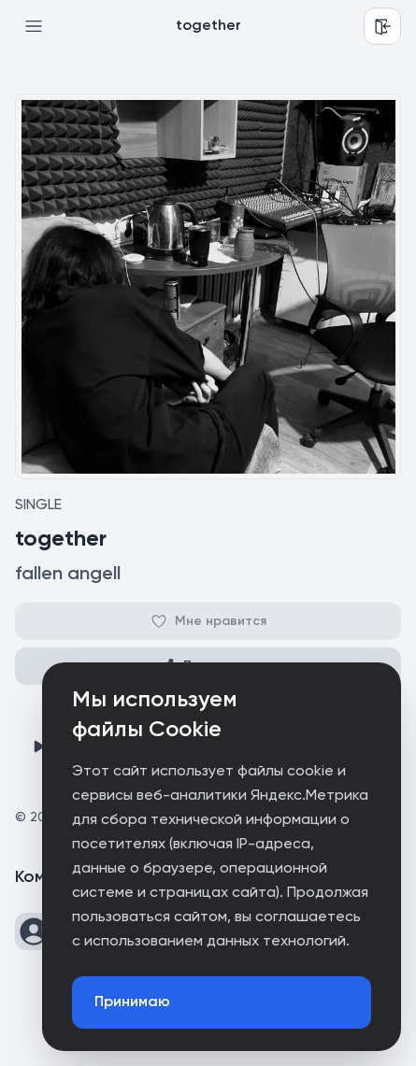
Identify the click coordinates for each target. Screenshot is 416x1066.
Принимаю (132, 1002)
